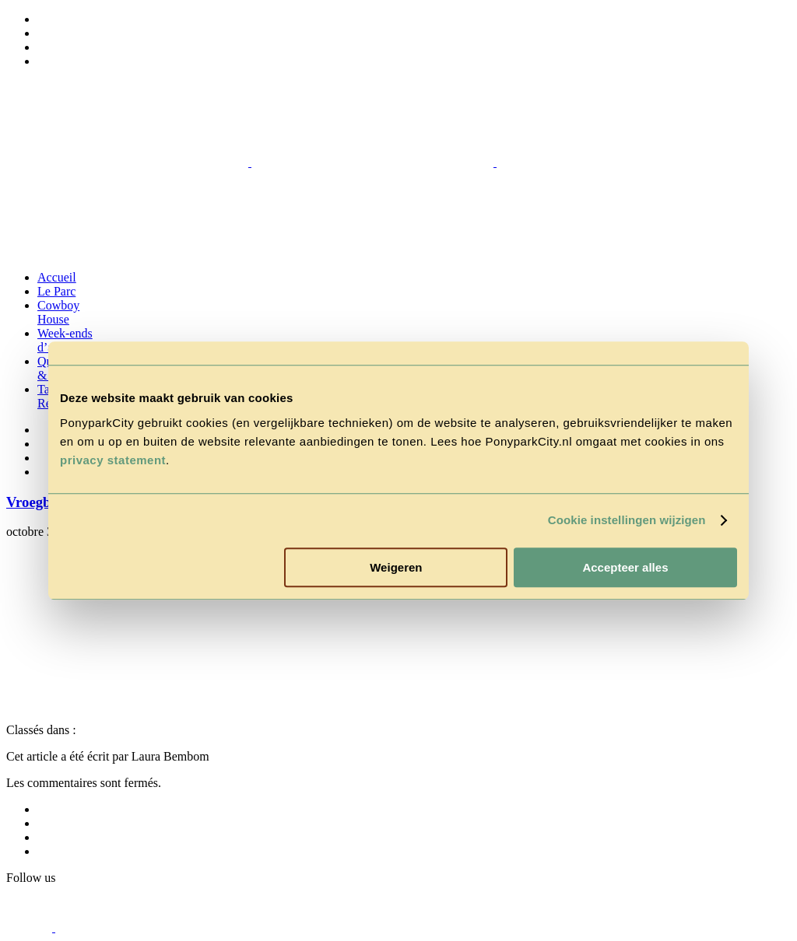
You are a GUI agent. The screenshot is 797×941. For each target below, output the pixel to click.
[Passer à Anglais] (44, 47)
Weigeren (396, 567)
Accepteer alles (625, 567)
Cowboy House (58, 312)
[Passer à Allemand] (44, 33)
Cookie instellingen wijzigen (627, 519)
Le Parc (56, 291)
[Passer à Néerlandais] (44, 19)
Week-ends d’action (65, 340)
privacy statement (113, 460)
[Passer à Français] (44, 61)
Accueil (56, 277)
